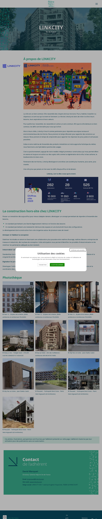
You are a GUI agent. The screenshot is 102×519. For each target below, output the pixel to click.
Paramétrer (43, 264)
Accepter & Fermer (57, 264)
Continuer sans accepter (78, 250)
